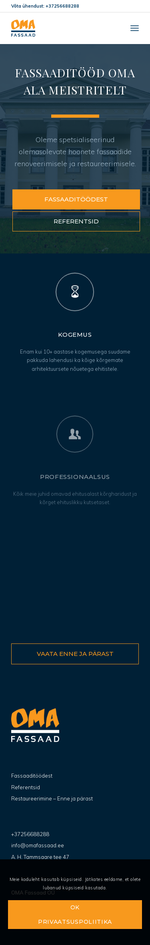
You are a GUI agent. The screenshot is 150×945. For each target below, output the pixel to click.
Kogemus (75, 334)
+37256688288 (30, 834)
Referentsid (25, 787)
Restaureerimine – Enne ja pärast (52, 798)
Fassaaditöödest (31, 775)
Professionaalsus (75, 499)
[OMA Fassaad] (62, 28)
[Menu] (134, 28)
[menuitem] (134, 28)
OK (75, 907)
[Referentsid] (76, 221)
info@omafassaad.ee (37, 845)
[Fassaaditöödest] (76, 199)
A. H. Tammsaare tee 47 (40, 857)
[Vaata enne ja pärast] (75, 653)
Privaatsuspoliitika (75, 921)
